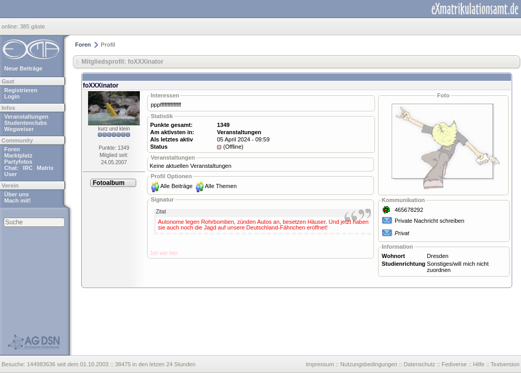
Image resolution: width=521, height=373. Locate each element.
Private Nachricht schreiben (430, 221)
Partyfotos (18, 162)
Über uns (16, 194)
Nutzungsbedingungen (368, 364)
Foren (12, 149)
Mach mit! (17, 200)
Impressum (320, 364)
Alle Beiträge (177, 186)
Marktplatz (18, 155)
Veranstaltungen (26, 116)
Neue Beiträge (23, 68)
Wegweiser (19, 129)
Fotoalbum (108, 183)
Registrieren (20, 90)
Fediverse (454, 364)
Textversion (504, 364)
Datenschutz (419, 364)
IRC (28, 168)
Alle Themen (221, 186)
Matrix (45, 168)
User (10, 174)
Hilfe (478, 364)
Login (12, 96)
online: (11, 26)
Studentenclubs (25, 123)
